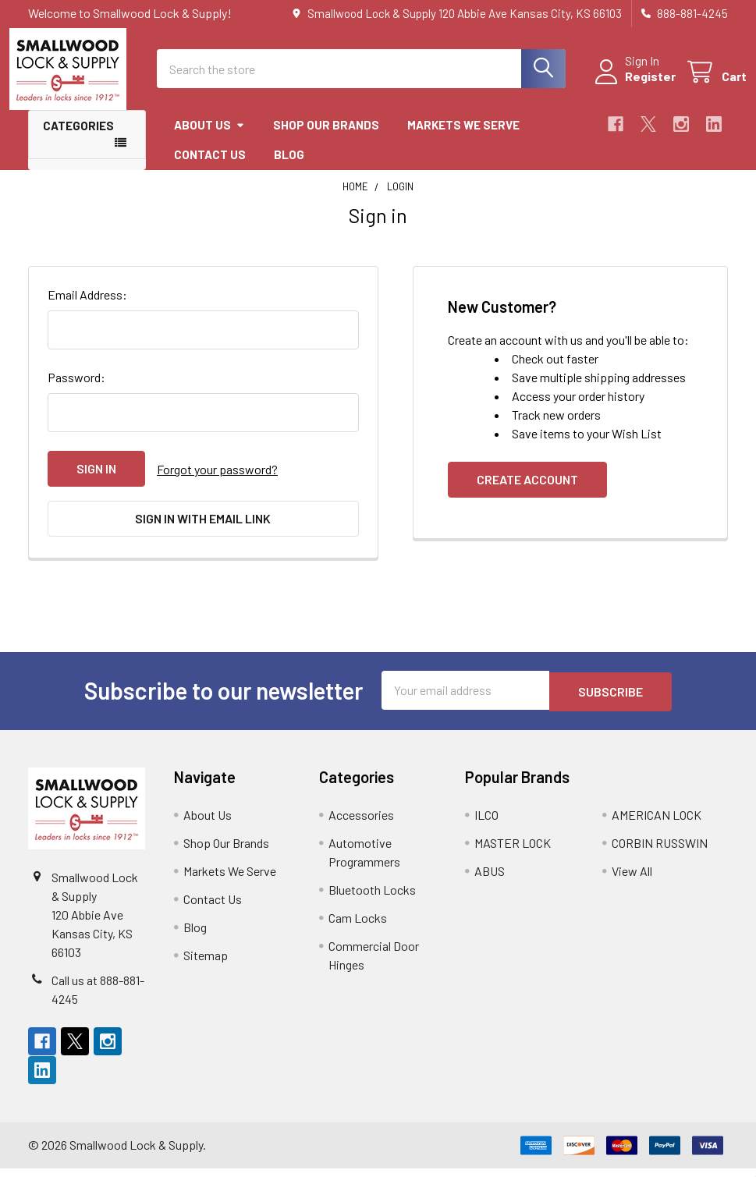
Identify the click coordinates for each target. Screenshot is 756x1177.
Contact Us (210, 168)
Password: (76, 391)
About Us (209, 139)
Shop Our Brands (326, 139)
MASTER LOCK (512, 851)
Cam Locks (357, 926)
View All (632, 879)
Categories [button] (78, 140)
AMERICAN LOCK (656, 823)
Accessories (361, 823)
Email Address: (87, 308)
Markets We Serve (463, 139)
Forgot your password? (217, 482)
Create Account (527, 493)
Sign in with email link (203, 530)
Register (631, 85)
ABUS (489, 879)
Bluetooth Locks (372, 898)
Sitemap (205, 963)
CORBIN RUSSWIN (660, 851)
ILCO (486, 823)
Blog (289, 168)
